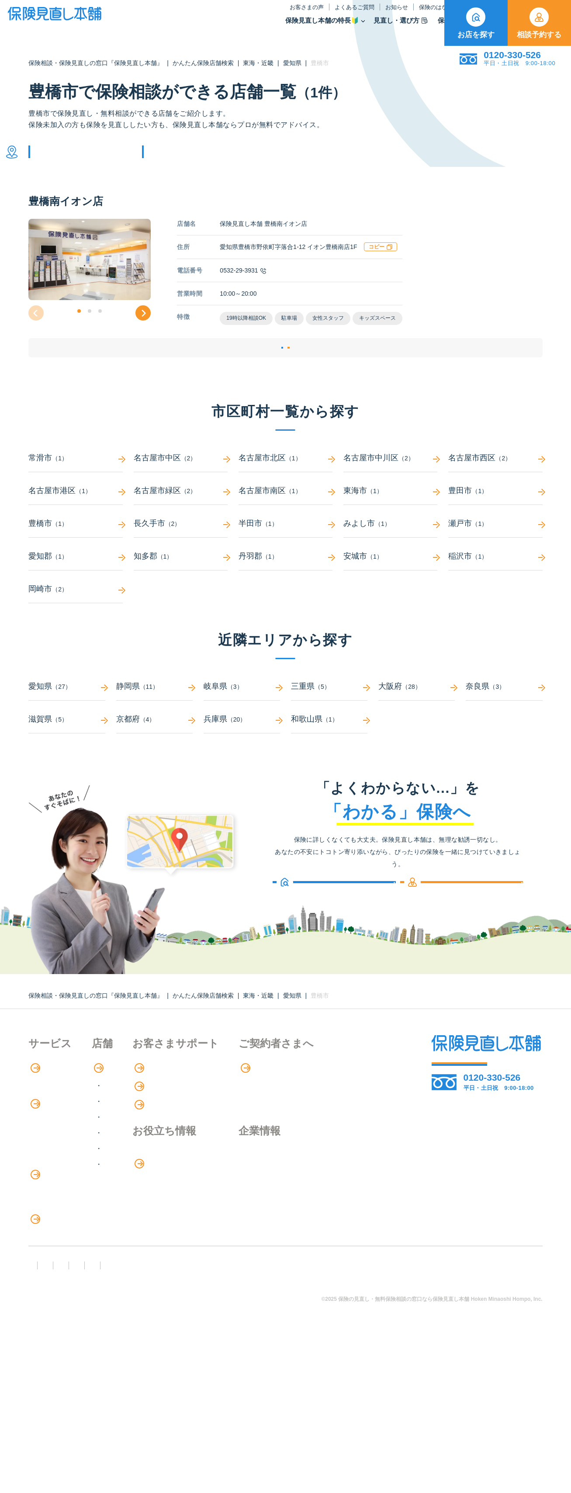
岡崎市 (75, 623)
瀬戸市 (495, 557)
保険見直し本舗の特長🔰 (232, 27)
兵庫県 (242, 753)
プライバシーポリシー (300, 1400)
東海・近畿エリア (169, 1167)
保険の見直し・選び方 (69, 1282)
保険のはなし (350, 14)
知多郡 (181, 590)
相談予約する (539, 23)
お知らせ (306, 14)
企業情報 (350, 1188)
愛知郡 (75, 590)
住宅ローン (45, 1227)
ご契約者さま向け (409, 14)
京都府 (154, 753)
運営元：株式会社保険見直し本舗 (84, 1416)
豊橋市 (75, 557)
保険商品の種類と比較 (63, 1174)
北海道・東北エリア (172, 1119)
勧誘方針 (90, 1400)
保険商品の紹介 (58, 1156)
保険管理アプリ (52, 1209)
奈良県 (504, 720)
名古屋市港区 (75, 524)
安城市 (390, 590)
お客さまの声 (217, 14)
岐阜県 (242, 720)
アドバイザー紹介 (56, 1137)
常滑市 (75, 492)
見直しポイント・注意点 (66, 1299)
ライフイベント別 (56, 1317)
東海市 (390, 524)
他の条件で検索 (189, 158)
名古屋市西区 (495, 492)
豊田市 (495, 524)
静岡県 (154, 720)
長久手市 (181, 557)
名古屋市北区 (285, 492)
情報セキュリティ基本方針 (398, 1400)
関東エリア (158, 1135)
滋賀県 (66, 753)
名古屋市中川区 (390, 492)
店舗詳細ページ (232, 371)
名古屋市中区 (181, 492)
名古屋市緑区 (181, 524)
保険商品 (365, 27)
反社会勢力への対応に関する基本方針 (185, 1400)
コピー (380, 260)
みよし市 (390, 557)
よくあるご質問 (264, 14)
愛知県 (292, 62)
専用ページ (355, 1102)
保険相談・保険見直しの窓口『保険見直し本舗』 (95, 62)
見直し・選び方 (311, 27)
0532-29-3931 (243, 283)
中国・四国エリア (169, 1182)
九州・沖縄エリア (169, 1198)
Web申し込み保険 (56, 1192)
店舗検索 (150, 1102)
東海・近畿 (258, 62)
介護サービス (54, 1246)
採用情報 (350, 1206)
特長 (41, 1102)
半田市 (285, 557)
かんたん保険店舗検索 (203, 62)
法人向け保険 (49, 1263)
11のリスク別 (49, 1335)
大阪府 (416, 720)
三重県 (329, 720)
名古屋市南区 (285, 524)
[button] (79, 324)
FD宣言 (43, 1400)
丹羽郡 (285, 590)
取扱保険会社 (416, 27)
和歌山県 (329, 753)
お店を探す (476, 23)
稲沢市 (495, 590)
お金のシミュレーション (267, 1207)
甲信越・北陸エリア (172, 1151)
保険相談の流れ (52, 1119)
